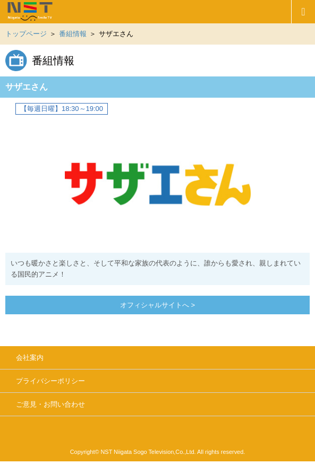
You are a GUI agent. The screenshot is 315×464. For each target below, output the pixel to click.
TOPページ (145, 11)
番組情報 (73, 34)
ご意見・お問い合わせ (50, 404)
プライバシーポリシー (50, 381)
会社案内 (30, 358)
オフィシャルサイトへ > (157, 305)
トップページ (26, 34)
